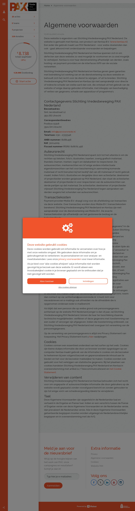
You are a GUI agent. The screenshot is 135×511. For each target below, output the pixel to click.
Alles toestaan (47, 281)
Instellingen (88, 281)
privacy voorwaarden (69, 259)
